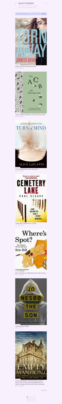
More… (34, 7)
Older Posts (44, 390)
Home (20, 7)
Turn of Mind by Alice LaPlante (26, 169)
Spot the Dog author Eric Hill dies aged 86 (30, 273)
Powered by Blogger (31, 397)
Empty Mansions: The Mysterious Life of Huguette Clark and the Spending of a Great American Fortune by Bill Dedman (29, 382)
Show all (44, 13)
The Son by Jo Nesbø (22, 326)
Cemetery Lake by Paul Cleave (25, 223)
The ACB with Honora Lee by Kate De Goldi (30, 115)
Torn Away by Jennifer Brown (25, 66)
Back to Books (26, 3)
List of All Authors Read (27, 7)
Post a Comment (21, 68)
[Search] (46, 3)
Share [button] (16, 68)
